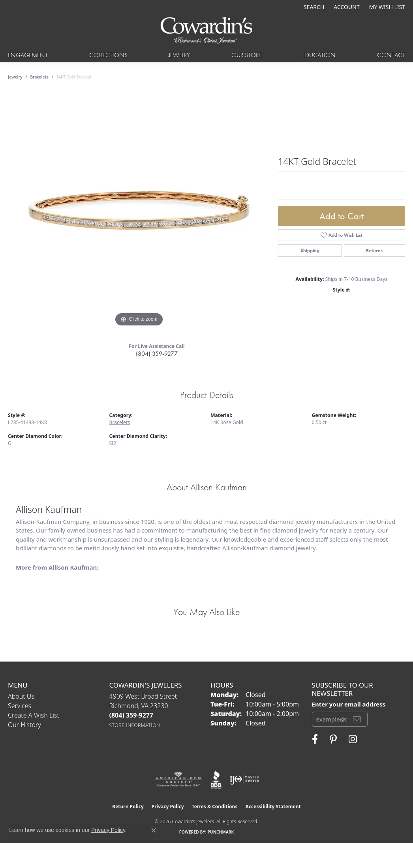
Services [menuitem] (19, 705)
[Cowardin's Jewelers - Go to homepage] (206, 31)
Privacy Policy (168, 806)
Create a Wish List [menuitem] (33, 715)
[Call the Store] (131, 715)
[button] (313, 7)
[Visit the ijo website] (244, 779)
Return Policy (128, 806)
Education (319, 55)
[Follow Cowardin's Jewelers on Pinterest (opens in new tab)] (333, 739)
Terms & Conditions (215, 806)
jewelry (15, 77)
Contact (391, 55)
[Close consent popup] (153, 830)
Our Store (246, 55)
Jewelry (179, 55)
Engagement (28, 55)
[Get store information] (134, 725)
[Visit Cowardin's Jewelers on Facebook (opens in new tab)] (315, 739)
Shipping (309, 250)
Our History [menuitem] (24, 724)
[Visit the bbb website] (216, 779)
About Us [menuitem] (21, 696)
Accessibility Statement (272, 806)
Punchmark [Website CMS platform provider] (221, 832)
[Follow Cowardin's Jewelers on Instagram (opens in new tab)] (353, 739)
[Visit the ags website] (178, 779)
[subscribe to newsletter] (357, 719)
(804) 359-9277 (157, 354)
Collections (108, 55)
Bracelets (39, 77)
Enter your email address (349, 704)
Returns (374, 250)
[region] (139, 210)
